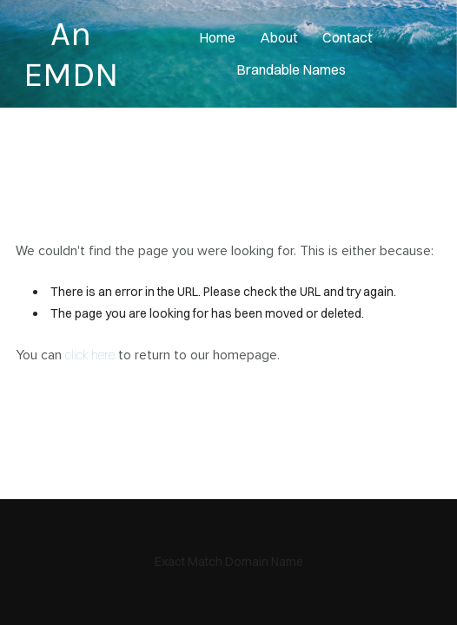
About (279, 37)
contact (347, 37)
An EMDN (70, 54)
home (217, 37)
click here (90, 355)
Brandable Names (291, 69)
